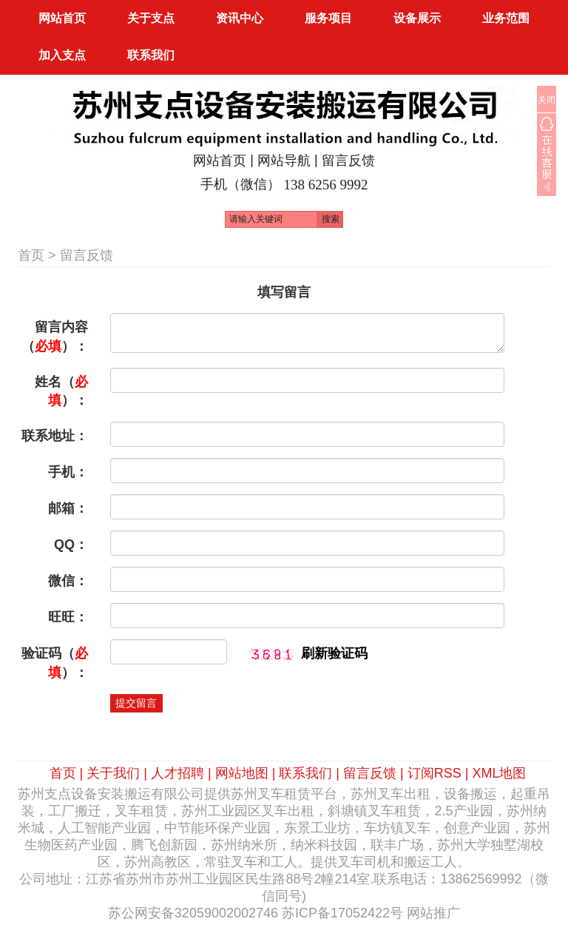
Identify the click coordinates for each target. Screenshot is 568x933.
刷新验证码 (334, 653)
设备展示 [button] (417, 18)
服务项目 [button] (328, 18)
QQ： (71, 544)
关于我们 (113, 773)
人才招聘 (177, 773)
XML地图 (499, 773)
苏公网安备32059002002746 (193, 913)
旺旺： (68, 617)
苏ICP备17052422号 (342, 913)
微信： (68, 580)
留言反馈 (348, 160)
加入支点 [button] (62, 55)
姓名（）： (61, 391)
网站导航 (284, 160)
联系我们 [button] (151, 55)
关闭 (546, 100)
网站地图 (241, 773)
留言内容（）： (54, 337)
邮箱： (68, 508)
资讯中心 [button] (239, 18)
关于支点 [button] (151, 18)
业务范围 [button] (506, 18)
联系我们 (305, 773)
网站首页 (62, 18)
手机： (68, 472)
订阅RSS (435, 773)
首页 (31, 255)
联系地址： (54, 435)
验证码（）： (54, 663)
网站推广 (433, 913)
